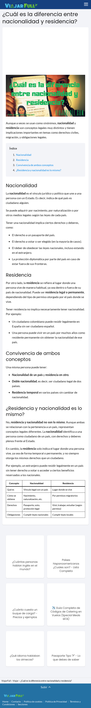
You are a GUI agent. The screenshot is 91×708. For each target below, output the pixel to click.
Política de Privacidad (56, 701)
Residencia (22, 159)
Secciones (23, 704)
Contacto (16, 701)
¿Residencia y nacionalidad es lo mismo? (38, 170)
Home (5, 701)
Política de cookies (33, 701)
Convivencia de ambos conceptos (34, 165)
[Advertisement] (45, 52)
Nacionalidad (23, 154)
